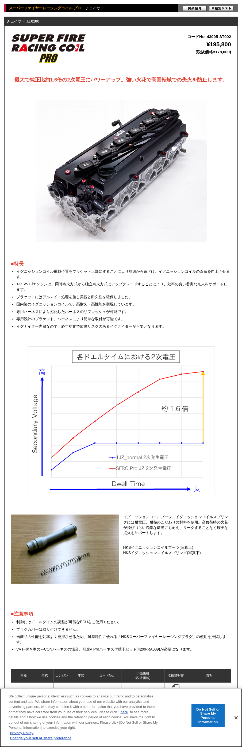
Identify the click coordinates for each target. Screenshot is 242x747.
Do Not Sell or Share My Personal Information (208, 715)
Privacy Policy (21, 733)
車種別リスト (221, 8)
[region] (121, 717)
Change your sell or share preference (40, 738)
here (124, 712)
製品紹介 (195, 8)
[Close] (236, 718)
